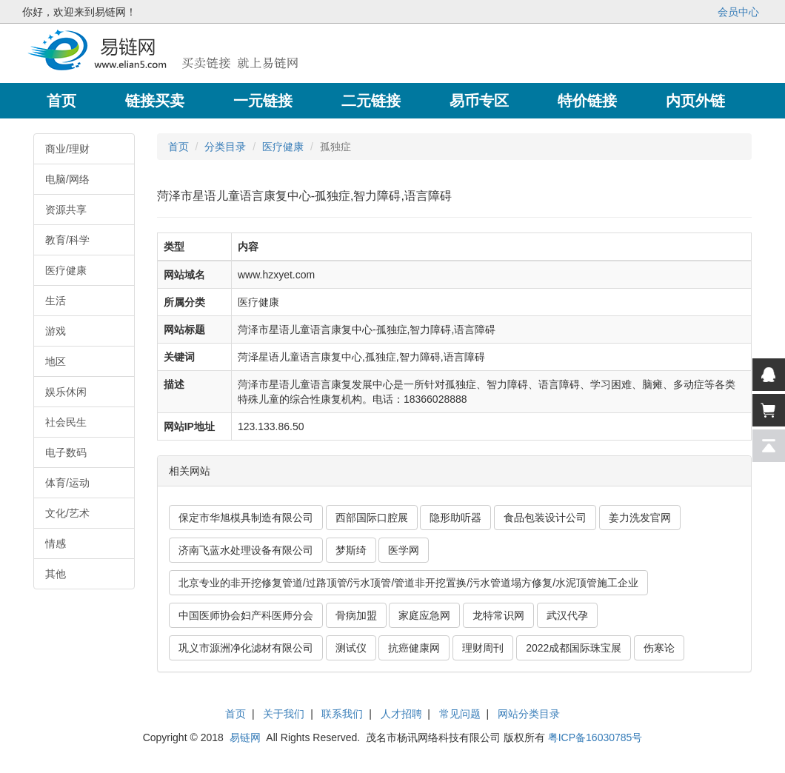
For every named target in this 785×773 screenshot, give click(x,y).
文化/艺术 (67, 513)
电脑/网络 (67, 179)
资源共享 (66, 209)
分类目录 (225, 147)
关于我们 (283, 714)
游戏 (55, 331)
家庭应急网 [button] (424, 615)
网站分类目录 (529, 714)
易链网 (245, 737)
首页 (178, 147)
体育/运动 (67, 483)
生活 (55, 301)
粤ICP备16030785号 (595, 737)
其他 (55, 574)
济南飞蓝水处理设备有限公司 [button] (245, 550)
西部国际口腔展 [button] (371, 517)
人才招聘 (401, 714)
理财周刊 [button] (483, 648)
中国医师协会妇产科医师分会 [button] (245, 615)
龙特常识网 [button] (498, 615)
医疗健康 (66, 270)
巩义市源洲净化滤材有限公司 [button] (245, 648)
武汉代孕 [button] (567, 615)
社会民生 (66, 422)
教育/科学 (67, 240)
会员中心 (738, 12)
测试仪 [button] (351, 648)
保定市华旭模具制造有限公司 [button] (245, 517)
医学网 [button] (403, 550)
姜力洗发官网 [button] (640, 517)
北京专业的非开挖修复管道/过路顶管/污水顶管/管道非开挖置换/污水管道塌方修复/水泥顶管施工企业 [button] (408, 583)
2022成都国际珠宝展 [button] (573, 648)
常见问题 (460, 714)
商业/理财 (67, 149)
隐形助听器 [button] (455, 517)
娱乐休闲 (66, 392)
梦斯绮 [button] (351, 550)
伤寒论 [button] (659, 648)
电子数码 (66, 452)
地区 (55, 361)
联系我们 (342, 714)
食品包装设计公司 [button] (545, 517)
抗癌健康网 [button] (414, 648)
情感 (55, 543)
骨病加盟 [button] (356, 615)
